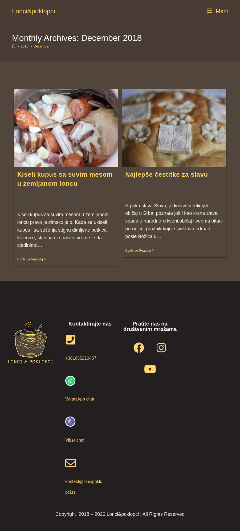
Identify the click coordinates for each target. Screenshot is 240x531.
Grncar (29, 193)
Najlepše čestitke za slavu (166, 174)
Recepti (96, 193)
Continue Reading (31, 259)
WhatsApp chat (79, 399)
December (42, 46)
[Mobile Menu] (217, 11)
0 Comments (33, 201)
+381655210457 (80, 358)
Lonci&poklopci (33, 11)
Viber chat (74, 440)
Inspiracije (204, 185)
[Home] (13, 46)
